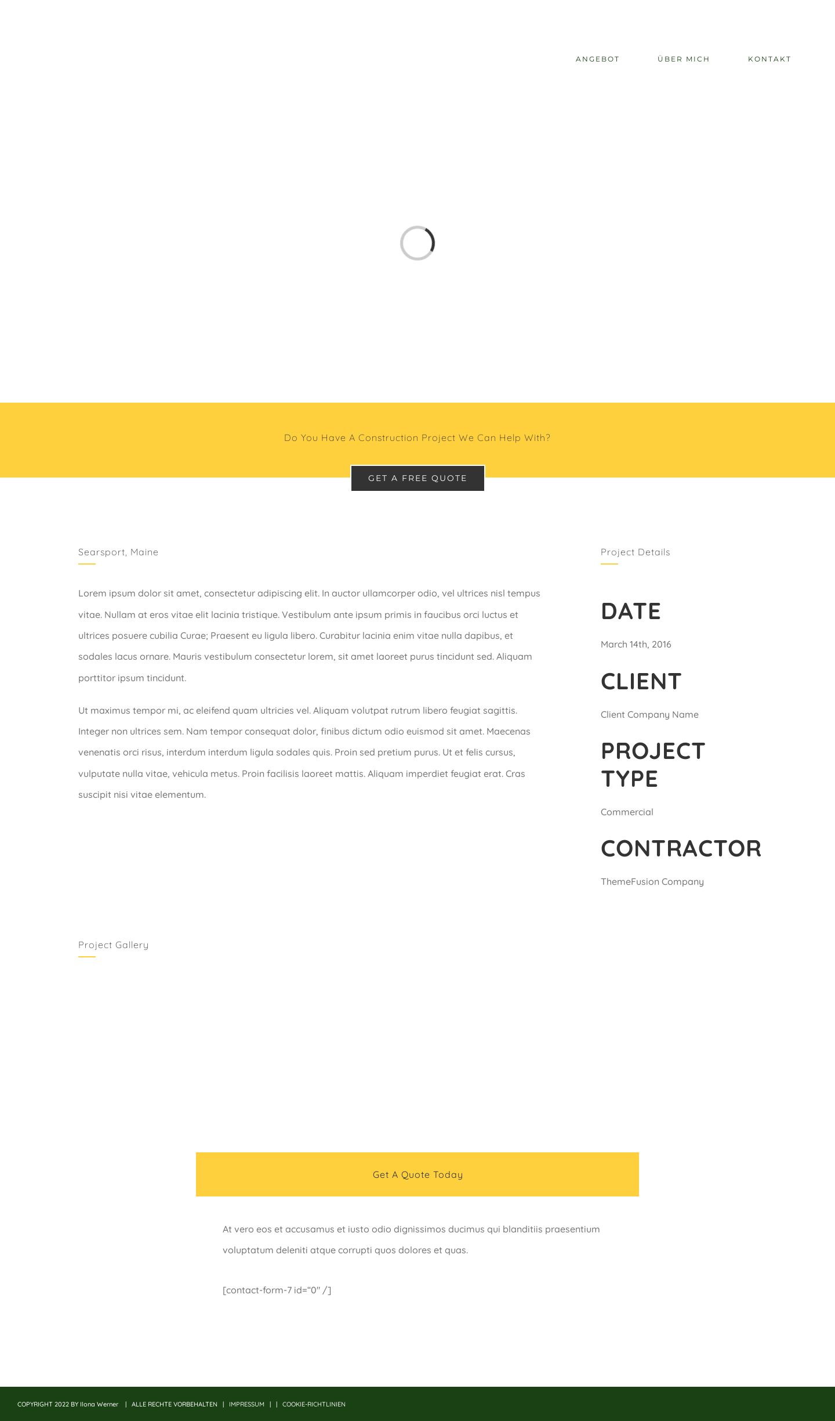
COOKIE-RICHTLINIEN (314, 1404)
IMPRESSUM (246, 1404)
